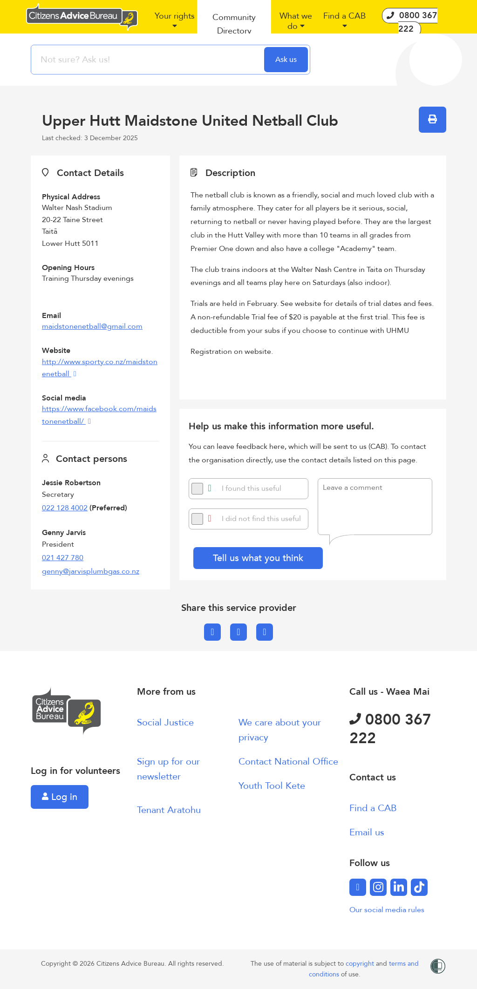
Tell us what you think (258, 558)
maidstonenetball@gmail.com (92, 326)
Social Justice (165, 722)
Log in (59, 797)
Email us (366, 832)
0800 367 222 (390, 729)
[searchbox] (148, 59)
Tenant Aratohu (169, 810)
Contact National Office (288, 761)
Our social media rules (386, 910)
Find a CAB (373, 808)
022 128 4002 (65, 508)
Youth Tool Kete (271, 785)
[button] (174, 24)
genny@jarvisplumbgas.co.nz (90, 571)
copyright (361, 963)
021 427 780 (62, 558)
